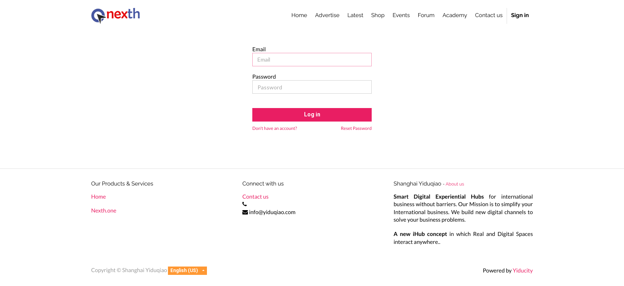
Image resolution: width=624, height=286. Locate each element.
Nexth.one (103, 210)
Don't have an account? (274, 128)
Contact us (255, 196)
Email (259, 49)
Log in (312, 114)
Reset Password (356, 128)
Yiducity (523, 270)
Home (98, 196)
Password (264, 76)
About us (455, 184)
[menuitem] (299, 16)
